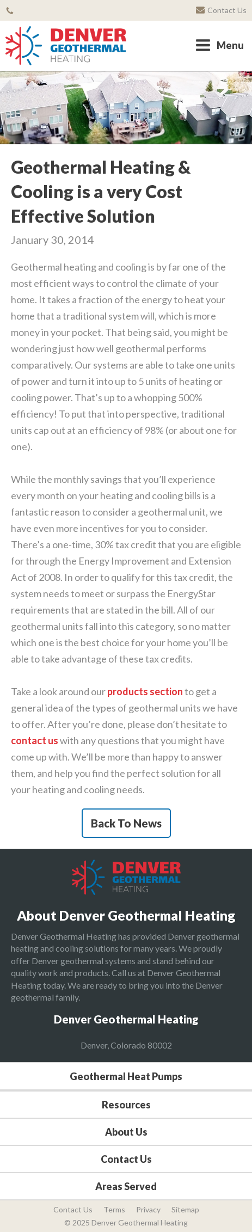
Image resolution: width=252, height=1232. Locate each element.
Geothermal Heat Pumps (126, 1076)
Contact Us (126, 1159)
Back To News (126, 823)
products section (145, 691)
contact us (34, 740)
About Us (126, 1132)
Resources (126, 1105)
